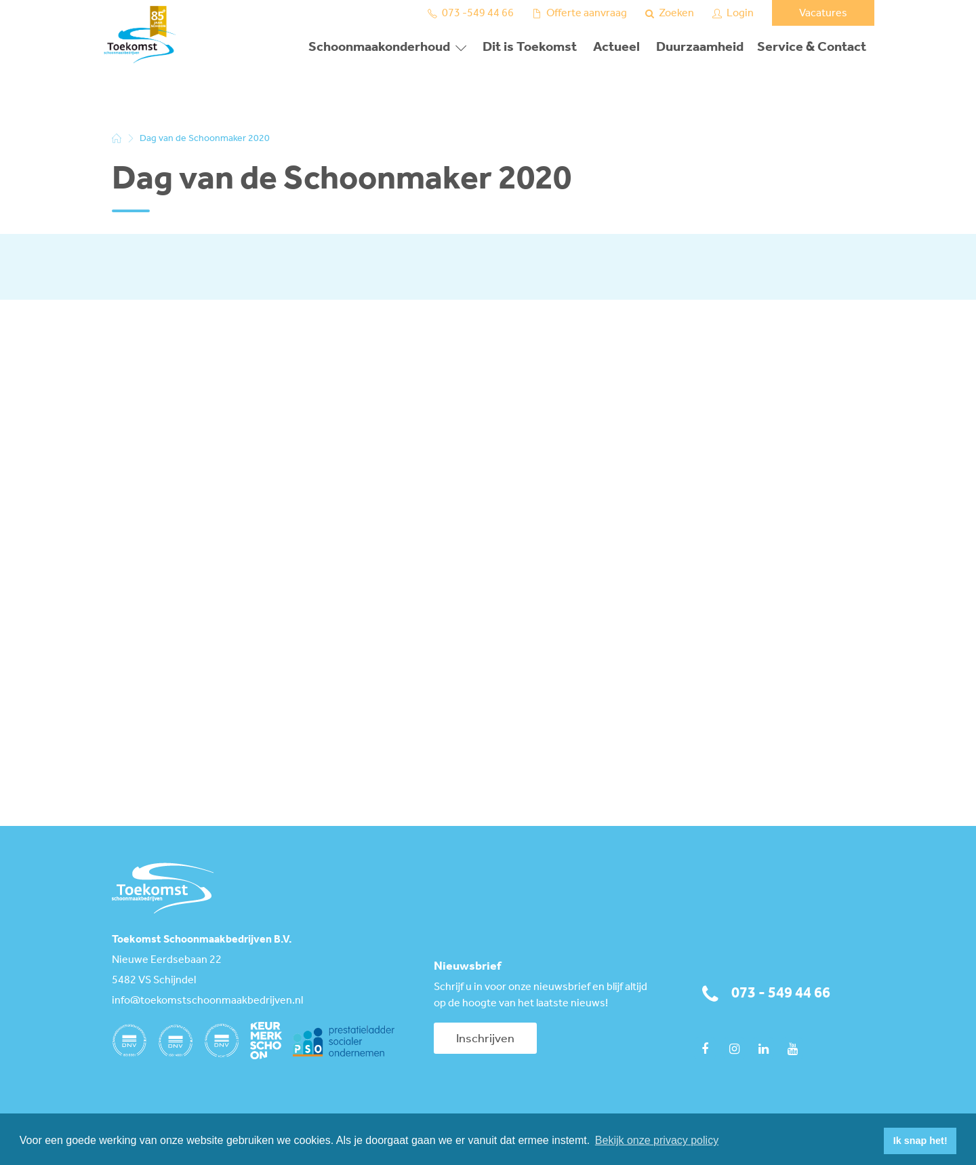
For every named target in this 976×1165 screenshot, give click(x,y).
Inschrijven (485, 1038)
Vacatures (823, 13)
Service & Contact (811, 47)
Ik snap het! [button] (920, 1140)
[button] (870, 1141)
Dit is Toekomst (530, 47)
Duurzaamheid (700, 47)
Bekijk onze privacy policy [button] (656, 1140)
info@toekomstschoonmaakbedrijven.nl (207, 1001)
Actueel (616, 47)
